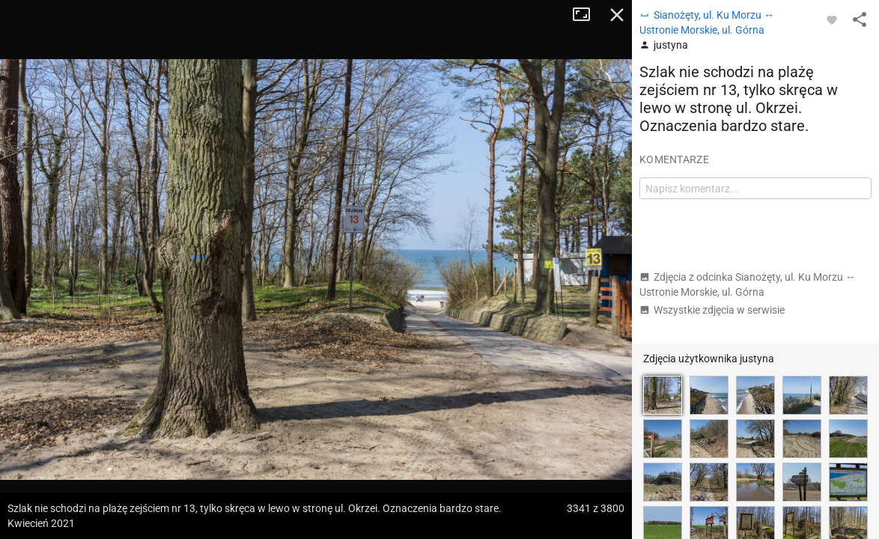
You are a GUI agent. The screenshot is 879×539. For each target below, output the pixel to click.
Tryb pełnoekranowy (587, 15)
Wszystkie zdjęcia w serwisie (712, 310)
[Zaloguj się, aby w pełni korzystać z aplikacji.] (832, 19)
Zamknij (617, 15)
